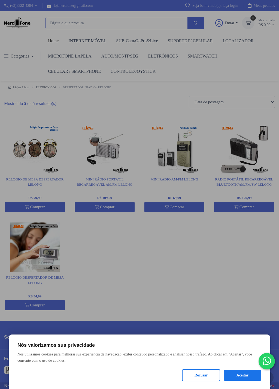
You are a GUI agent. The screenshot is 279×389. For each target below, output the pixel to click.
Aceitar (242, 375)
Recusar (201, 375)
